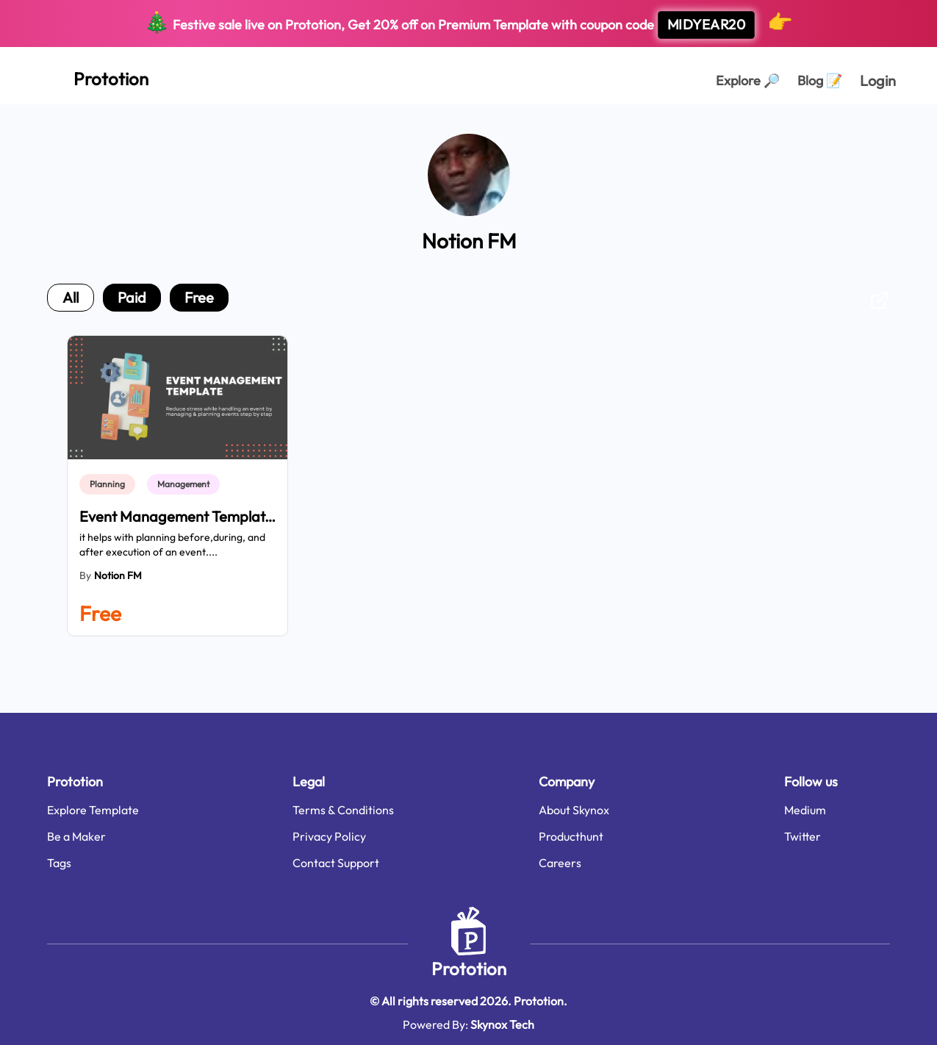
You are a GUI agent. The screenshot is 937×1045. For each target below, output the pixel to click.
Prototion (468, 969)
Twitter (802, 836)
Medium (805, 809)
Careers (560, 862)
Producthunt (571, 836)
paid (132, 297)
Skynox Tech (502, 1024)
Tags (59, 862)
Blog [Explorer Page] (819, 80)
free (199, 297)
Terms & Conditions (343, 809)
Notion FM (118, 575)
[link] (110, 484)
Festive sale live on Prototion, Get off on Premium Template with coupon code (468, 24)
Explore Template (93, 809)
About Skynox (574, 809)
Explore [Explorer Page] (748, 80)
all (70, 297)
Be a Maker (76, 836)
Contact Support (335, 862)
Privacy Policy (329, 836)
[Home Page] (94, 75)
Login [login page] (878, 80)
